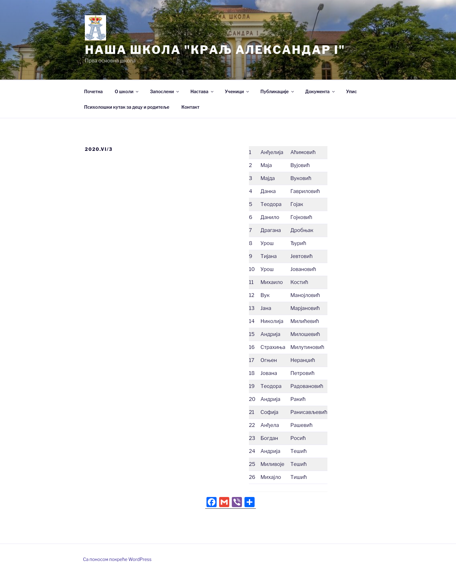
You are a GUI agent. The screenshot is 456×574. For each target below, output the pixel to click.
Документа (320, 91)
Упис (351, 91)
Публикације (277, 91)
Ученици (237, 91)
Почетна (93, 91)
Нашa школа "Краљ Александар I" (215, 50)
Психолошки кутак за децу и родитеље (126, 107)
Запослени (165, 91)
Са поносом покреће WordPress (117, 559)
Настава (202, 91)
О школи (127, 91)
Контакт (190, 107)
